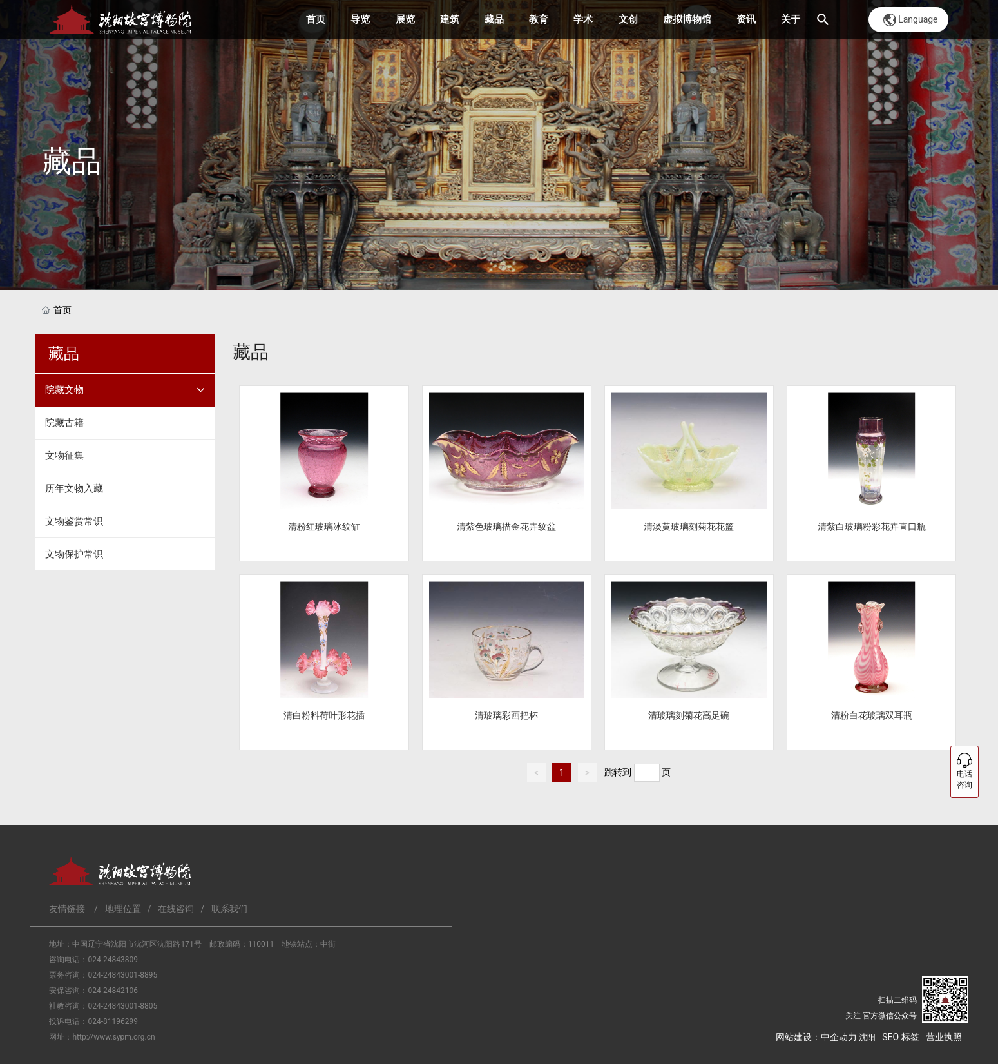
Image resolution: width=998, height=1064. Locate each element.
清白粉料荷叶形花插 (324, 715)
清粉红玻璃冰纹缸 (324, 526)
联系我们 (229, 909)
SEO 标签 (900, 1037)
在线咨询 (176, 909)
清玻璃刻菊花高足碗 (688, 715)
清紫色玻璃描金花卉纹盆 (506, 526)
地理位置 (123, 909)
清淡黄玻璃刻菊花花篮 (689, 526)
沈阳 (867, 1037)
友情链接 (67, 909)
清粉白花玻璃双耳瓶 (871, 715)
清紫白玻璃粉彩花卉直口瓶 (872, 526)
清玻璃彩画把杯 (506, 715)
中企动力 (839, 1037)
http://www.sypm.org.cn (113, 1036)
